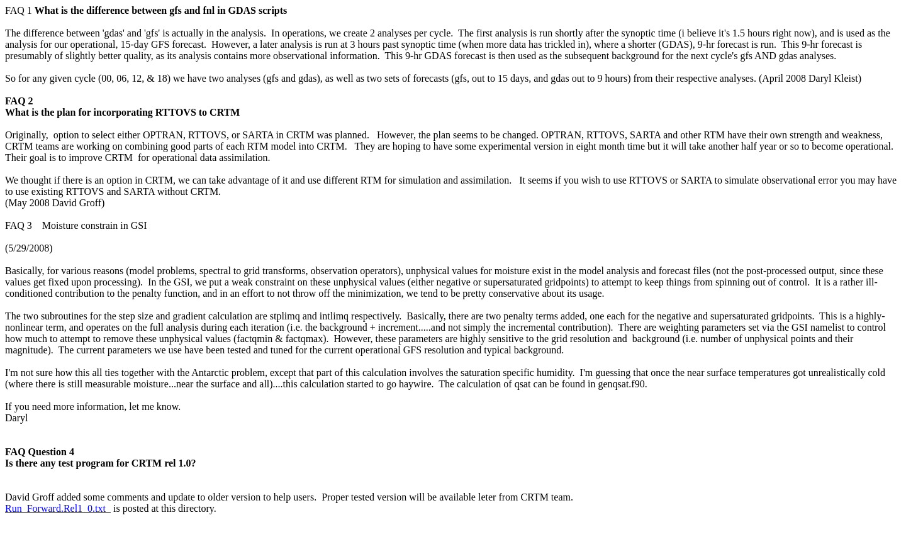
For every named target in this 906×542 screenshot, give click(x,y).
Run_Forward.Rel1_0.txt (58, 508)
